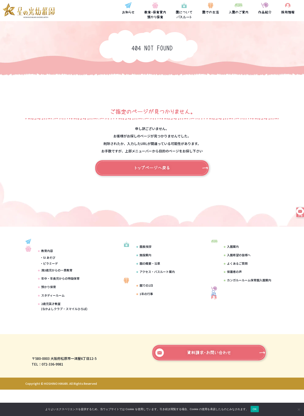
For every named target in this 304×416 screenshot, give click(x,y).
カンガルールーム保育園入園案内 (247, 286)
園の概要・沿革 (148, 275)
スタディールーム (51, 312)
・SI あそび (47, 274)
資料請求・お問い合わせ (193, 379)
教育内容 (45, 268)
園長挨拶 (143, 258)
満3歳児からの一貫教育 (55, 287)
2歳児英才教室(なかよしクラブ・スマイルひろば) (62, 323)
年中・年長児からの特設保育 (59, 296)
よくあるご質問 (236, 269)
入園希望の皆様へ (237, 261)
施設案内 (143, 266)
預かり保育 (47, 304)
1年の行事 (144, 311)
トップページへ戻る (152, 168)
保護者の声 (233, 277)
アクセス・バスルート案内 (155, 283)
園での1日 (144, 303)
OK (255, 409)
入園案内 (231, 252)
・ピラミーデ (49, 280)
